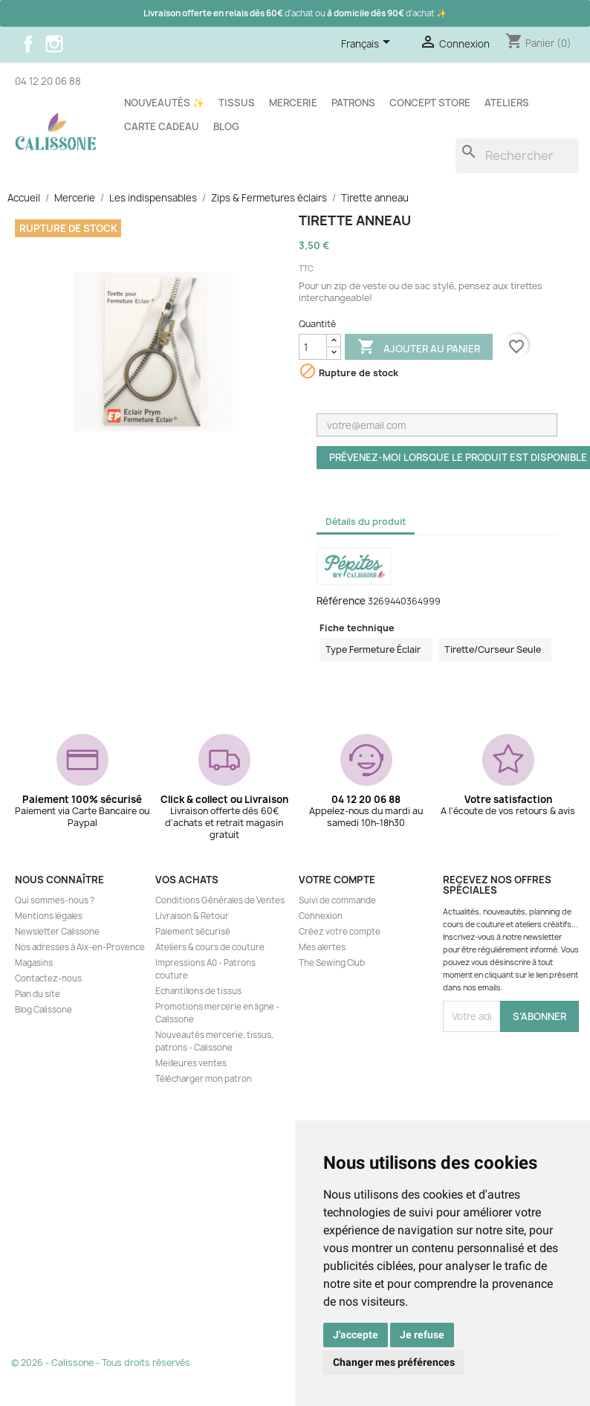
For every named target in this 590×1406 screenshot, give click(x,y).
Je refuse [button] (422, 1335)
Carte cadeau (161, 126)
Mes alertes (322, 947)
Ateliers (506, 102)
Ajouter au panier (418, 348)
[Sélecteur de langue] (368, 45)
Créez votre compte (339, 932)
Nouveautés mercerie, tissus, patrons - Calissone (214, 1041)
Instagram (54, 44)
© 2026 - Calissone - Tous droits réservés (100, 1362)
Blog (226, 126)
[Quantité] (313, 347)
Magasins (34, 963)
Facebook (28, 44)
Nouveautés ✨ (164, 102)
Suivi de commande (337, 900)
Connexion (321, 916)
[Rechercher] (517, 155)
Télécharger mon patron (203, 1079)
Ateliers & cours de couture (210, 947)
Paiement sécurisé (192, 932)
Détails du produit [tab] (365, 521)
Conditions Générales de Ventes (220, 900)
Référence (341, 601)
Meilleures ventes (191, 1063)
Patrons (353, 102)
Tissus (236, 102)
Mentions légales (48, 916)
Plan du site (37, 994)
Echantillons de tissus (198, 991)
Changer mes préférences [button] (394, 1362)
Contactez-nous (48, 978)
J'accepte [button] (355, 1335)
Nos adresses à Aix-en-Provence (80, 947)
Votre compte (337, 879)
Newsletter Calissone (57, 932)
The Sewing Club (332, 963)
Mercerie (293, 102)
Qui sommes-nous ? (54, 900)
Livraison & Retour (192, 916)
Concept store (429, 102)
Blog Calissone (43, 1010)
